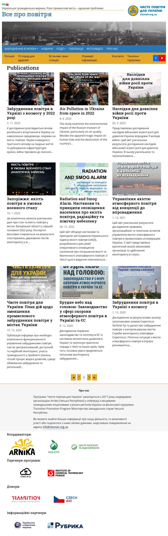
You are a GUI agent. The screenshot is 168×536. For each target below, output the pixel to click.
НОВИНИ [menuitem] (47, 49)
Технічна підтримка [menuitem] (133, 58)
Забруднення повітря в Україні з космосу (135, 304)
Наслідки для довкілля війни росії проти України (135, 113)
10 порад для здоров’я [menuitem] (26, 58)
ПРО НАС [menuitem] (112, 49)
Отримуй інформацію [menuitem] (89, 58)
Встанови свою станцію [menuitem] (58, 58)
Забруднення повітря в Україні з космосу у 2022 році (31, 113)
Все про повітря (27, 14)
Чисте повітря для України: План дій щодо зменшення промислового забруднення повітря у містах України (30, 313)
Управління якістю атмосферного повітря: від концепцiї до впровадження (134, 205)
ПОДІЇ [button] (60, 49)
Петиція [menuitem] (9, 56)
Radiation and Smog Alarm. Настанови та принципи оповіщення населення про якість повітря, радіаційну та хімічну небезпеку (82, 210)
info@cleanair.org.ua (55, 427)
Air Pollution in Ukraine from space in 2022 (82, 111)
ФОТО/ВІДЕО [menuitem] (95, 49)
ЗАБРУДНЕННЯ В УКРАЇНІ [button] (20, 49)
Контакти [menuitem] (118, 56)
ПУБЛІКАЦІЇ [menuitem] (76, 49)
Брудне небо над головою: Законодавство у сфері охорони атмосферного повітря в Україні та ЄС (83, 311)
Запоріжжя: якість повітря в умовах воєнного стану (25, 203)
